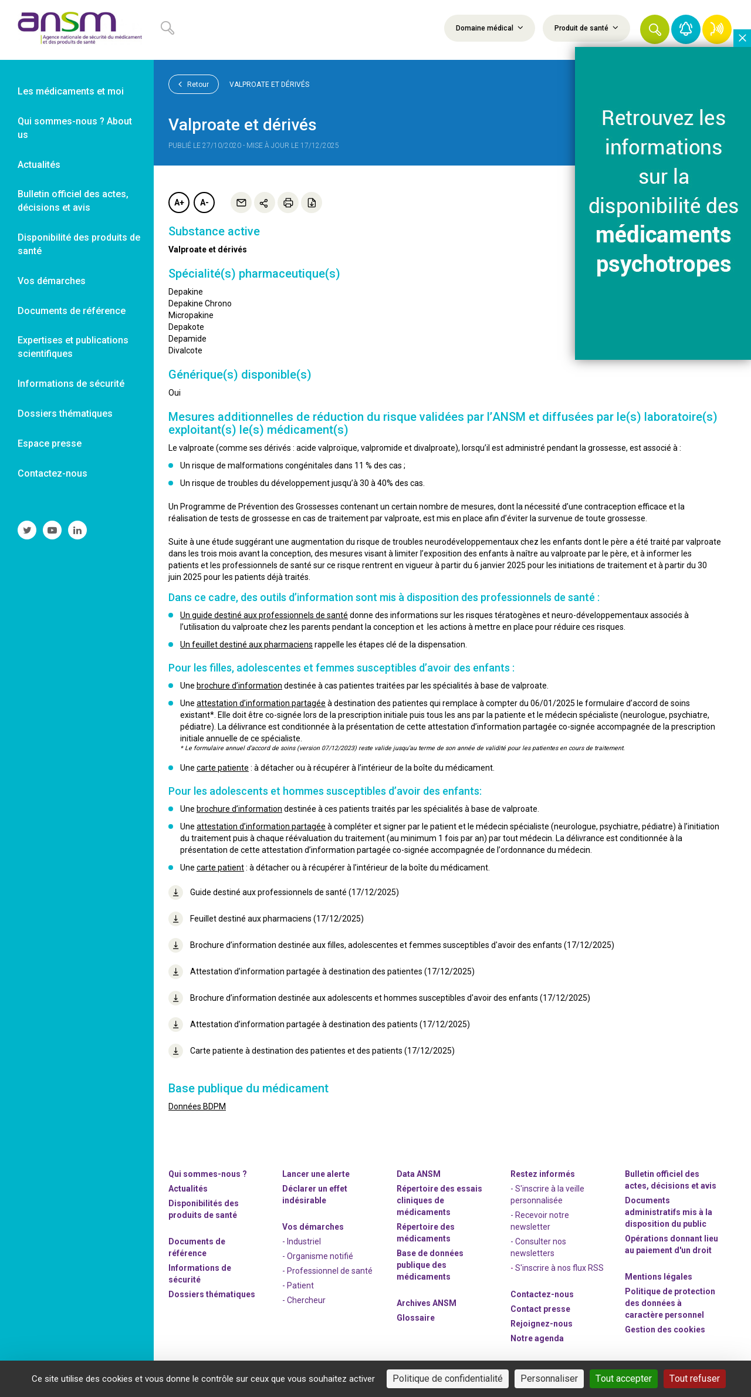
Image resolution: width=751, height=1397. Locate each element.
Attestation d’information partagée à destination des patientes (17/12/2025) (321, 971)
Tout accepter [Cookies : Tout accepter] (624, 1378)
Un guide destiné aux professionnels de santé (264, 615)
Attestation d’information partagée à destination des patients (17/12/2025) (319, 1024)
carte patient (220, 867)
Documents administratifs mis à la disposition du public (668, 1212)
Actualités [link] (39, 164)
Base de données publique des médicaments (430, 1264)
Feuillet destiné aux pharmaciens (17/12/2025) (266, 919)
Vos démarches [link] (52, 280)
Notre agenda (537, 1338)
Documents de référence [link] (72, 310)
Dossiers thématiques (211, 1294)
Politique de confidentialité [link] (448, 1378)
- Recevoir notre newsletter (539, 1220)
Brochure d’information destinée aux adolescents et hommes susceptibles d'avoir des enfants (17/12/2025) (379, 998)
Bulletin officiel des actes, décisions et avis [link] (73, 200)
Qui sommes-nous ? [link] (207, 1174)
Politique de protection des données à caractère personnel (670, 1303)
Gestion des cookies (665, 1329)
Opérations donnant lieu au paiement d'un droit (671, 1244)
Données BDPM (197, 1106)
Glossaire (416, 1317)
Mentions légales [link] (658, 1276)
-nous (541, 1323)
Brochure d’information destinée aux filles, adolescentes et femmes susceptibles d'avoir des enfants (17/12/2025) (391, 945)
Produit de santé (586, 27)
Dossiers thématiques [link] (65, 413)
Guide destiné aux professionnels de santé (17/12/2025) (283, 892)
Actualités (188, 1188)
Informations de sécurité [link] (71, 383)
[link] (77, 30)
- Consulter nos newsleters (538, 1247)
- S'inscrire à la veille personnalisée (547, 1194)
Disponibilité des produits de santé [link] (79, 244)
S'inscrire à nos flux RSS (559, 1268)
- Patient (298, 1285)
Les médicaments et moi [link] (71, 91)
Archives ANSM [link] (426, 1303)
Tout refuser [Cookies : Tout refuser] (694, 1378)
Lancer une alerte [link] (316, 1174)
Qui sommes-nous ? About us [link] (75, 128)
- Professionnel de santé (327, 1270)
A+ (179, 202)
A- (204, 202)
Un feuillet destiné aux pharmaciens (246, 644)
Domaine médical (489, 27)
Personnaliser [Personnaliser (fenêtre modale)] (549, 1378)
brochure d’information (239, 685)
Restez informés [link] (542, 1174)
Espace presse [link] (50, 443)
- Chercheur (304, 1300)
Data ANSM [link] (419, 1174)
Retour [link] (193, 84)
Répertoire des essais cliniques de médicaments (439, 1200)
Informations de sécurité (199, 1273)
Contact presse (540, 1309)
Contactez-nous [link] (52, 473)
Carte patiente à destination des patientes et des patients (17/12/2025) (311, 1051)
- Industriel (301, 1241)
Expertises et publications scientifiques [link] (73, 347)
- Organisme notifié (317, 1256)
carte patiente (223, 767)
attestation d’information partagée (261, 703)
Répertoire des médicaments (426, 1232)
